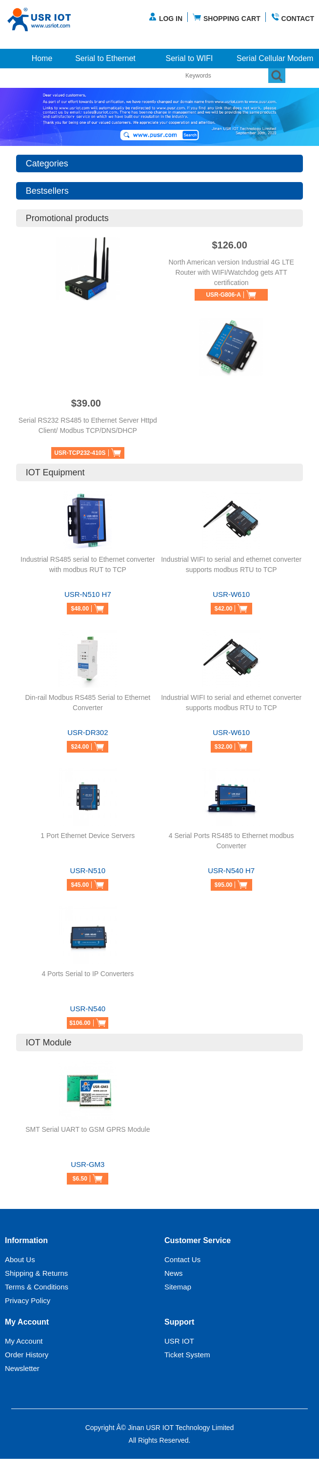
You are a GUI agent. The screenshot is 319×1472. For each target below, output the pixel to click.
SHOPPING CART (226, 17)
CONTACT (292, 17)
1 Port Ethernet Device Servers (87, 835)
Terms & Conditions (36, 1287)
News (173, 1273)
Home (42, 58)
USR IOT (179, 1341)
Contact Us (182, 1259)
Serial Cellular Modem (275, 58)
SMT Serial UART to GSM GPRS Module (87, 1129)
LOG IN (165, 17)
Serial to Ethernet (105, 58)
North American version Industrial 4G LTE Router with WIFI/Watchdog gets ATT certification (231, 272)
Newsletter (22, 1368)
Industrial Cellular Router (48, 78)
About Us (20, 1259)
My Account (24, 1341)
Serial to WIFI (189, 58)
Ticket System (187, 1354)
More (138, 78)
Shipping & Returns (36, 1273)
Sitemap (177, 1287)
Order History (26, 1354)
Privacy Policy (27, 1300)
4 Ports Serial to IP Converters (87, 974)
